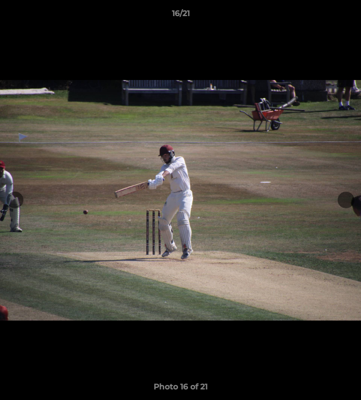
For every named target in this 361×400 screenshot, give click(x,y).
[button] (347, 16)
